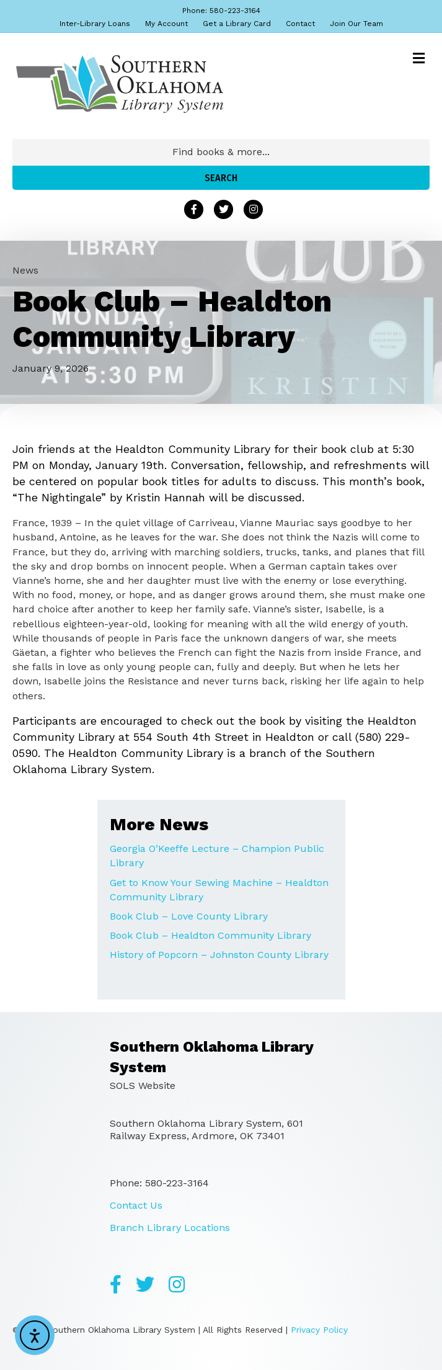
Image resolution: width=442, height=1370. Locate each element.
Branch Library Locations (170, 1227)
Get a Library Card (237, 23)
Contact (300, 23)
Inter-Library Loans (95, 23)
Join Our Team (356, 23)
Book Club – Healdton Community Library (210, 935)
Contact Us (136, 1205)
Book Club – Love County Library (189, 916)
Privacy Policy (319, 1330)
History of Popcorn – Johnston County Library (219, 954)
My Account (166, 23)
